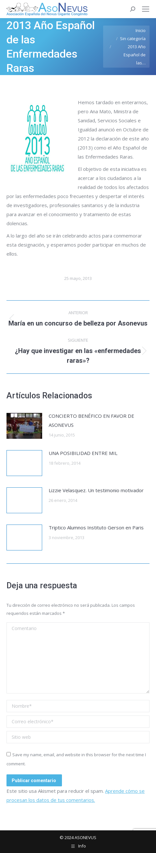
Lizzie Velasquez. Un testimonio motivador (96, 490)
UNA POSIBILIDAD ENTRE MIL (83, 453)
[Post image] (24, 426)
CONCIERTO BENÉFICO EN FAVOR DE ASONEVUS (91, 420)
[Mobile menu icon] (146, 9)
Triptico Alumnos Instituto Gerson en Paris (96, 527)
